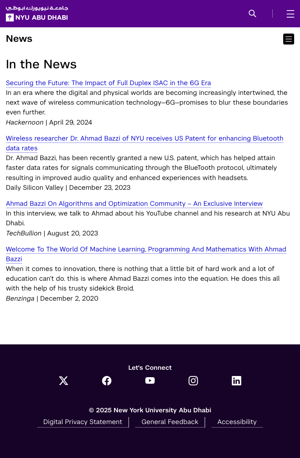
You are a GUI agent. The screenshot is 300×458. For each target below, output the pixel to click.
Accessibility (237, 421)
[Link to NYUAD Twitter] (63, 381)
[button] (252, 14)
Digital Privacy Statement (82, 421)
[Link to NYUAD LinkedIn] (236, 381)
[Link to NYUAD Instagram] (193, 381)
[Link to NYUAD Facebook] (107, 381)
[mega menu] (288, 13)
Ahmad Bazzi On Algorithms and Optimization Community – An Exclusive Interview (134, 203)
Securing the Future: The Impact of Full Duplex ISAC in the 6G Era (108, 82)
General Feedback (169, 421)
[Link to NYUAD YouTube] (150, 381)
